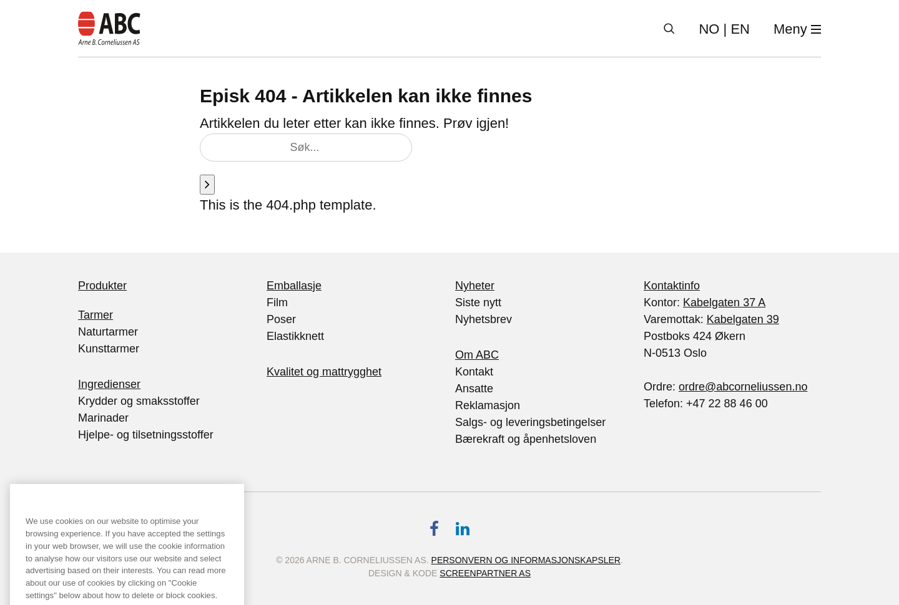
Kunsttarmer (108, 348)
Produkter (102, 285)
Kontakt (474, 371)
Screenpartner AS (485, 573)
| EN (724, 29)
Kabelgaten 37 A (724, 302)
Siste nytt (478, 302)
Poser (281, 319)
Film (277, 302)
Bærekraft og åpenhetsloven (525, 439)
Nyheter (474, 285)
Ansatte (474, 388)
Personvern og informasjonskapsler (526, 560)
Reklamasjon (487, 405)
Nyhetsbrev (483, 319)
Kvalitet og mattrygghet (324, 371)
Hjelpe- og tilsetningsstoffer (146, 434)
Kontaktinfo (672, 285)
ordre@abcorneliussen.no (743, 386)
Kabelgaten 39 (743, 319)
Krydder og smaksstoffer (139, 401)
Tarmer (95, 315)
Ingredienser (109, 384)
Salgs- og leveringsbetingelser (530, 422)
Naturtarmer (108, 332)
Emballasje (294, 285)
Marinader (103, 418)
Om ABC (477, 355)
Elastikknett (295, 336)
